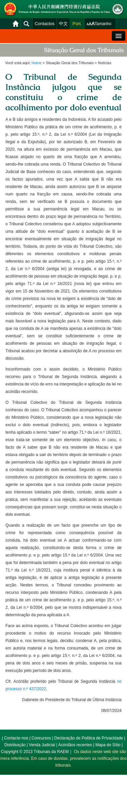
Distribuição (15, 745)
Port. (77, 23)
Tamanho (103, 23)
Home (36, 63)
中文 (63, 23)
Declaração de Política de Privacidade (88, 738)
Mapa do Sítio (108, 745)
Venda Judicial (42, 745)
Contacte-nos (16, 738)
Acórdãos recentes (75, 745)
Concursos (41, 738)
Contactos (45, 23)
